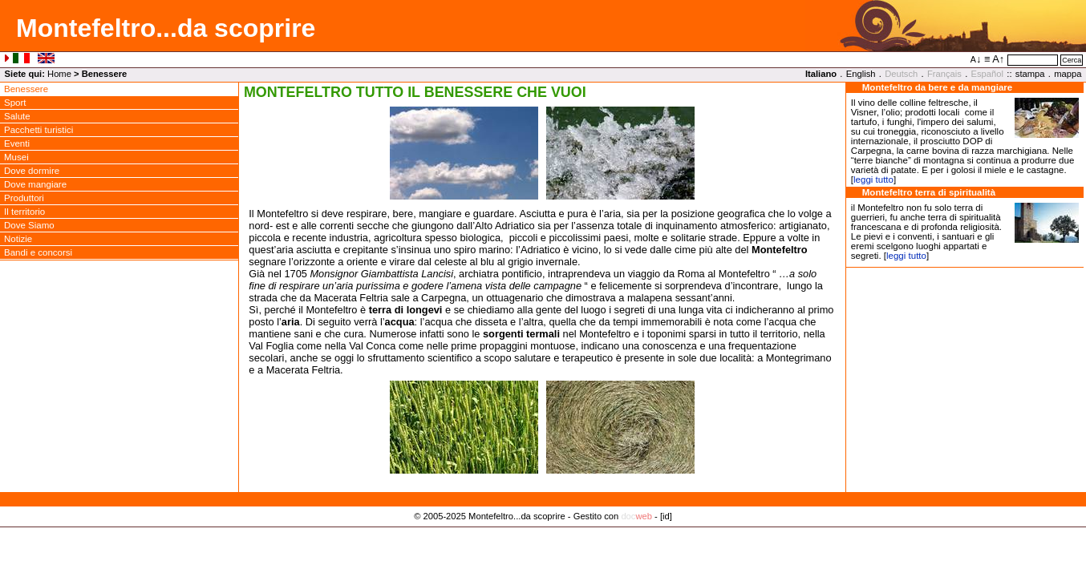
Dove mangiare (35, 184)
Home (59, 74)
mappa (1067, 74)
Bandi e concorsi (38, 252)
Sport (15, 102)
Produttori (24, 198)
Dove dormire (31, 171)
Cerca (1071, 60)
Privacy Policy (543, 533)
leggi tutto (873, 179)
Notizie (18, 239)
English (861, 74)
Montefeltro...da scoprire (165, 28)
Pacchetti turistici (38, 130)
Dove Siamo (29, 225)
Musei (16, 157)
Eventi (17, 143)
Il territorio (24, 211)
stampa (1030, 74)
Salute (17, 116)
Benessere (26, 89)
